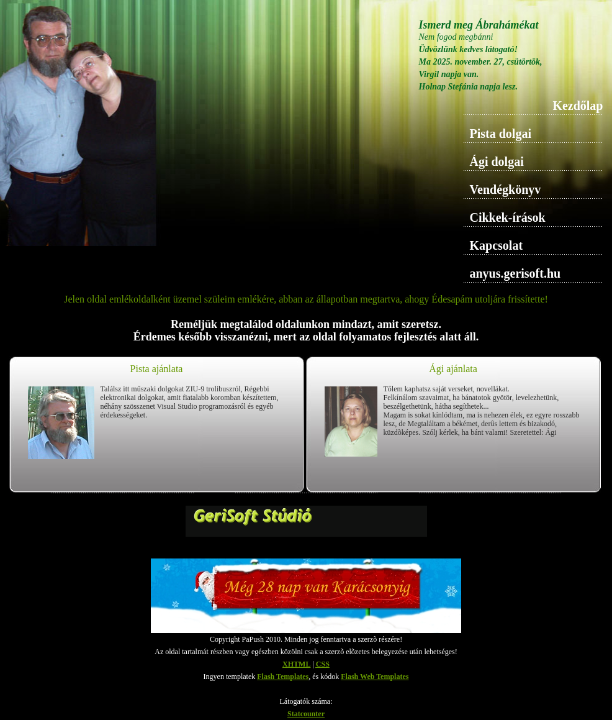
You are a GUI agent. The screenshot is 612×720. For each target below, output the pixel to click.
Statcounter (306, 713)
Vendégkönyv (505, 189)
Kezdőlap (577, 105)
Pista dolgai (500, 133)
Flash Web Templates (374, 676)
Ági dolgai (497, 161)
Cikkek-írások (508, 217)
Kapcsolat (496, 245)
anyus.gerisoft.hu (515, 273)
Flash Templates (282, 676)
